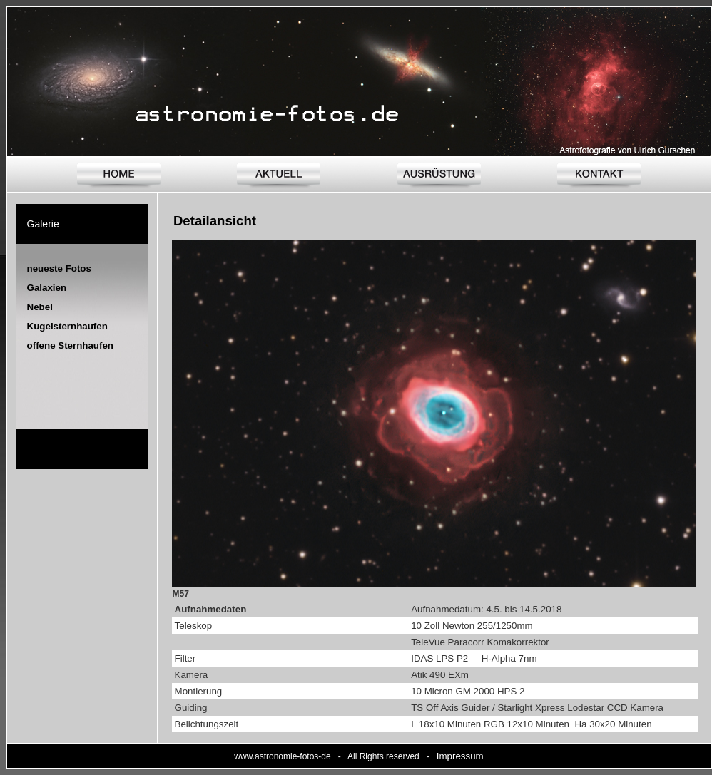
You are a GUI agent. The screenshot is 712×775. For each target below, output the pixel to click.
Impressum (460, 756)
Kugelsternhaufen (67, 326)
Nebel (40, 307)
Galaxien (47, 287)
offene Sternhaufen (70, 345)
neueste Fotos (59, 268)
